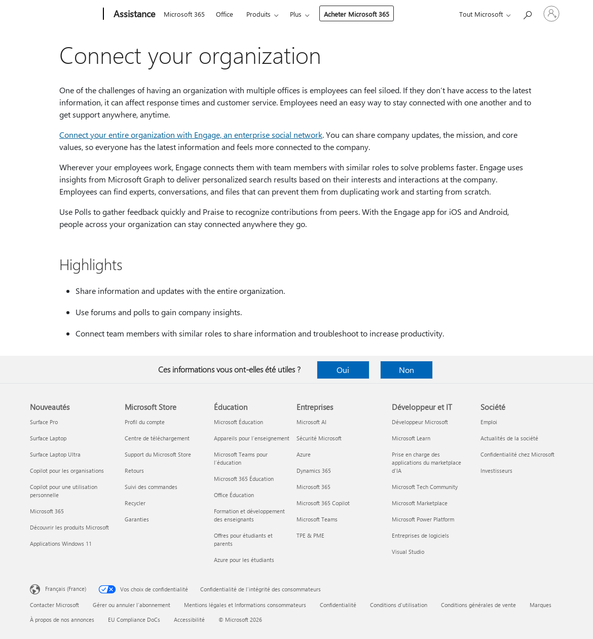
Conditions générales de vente (478, 605)
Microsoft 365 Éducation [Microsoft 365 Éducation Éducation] (244, 478)
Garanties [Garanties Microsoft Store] (137, 519)
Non (406, 369)
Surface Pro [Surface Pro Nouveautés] (44, 422)
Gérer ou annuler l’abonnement (131, 605)
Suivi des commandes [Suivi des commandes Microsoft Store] (151, 487)
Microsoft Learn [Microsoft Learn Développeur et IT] (411, 438)
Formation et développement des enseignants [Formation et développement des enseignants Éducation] (249, 515)
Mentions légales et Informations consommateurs (245, 605)
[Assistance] (133, 14)
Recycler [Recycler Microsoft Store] (135, 503)
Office (224, 14)
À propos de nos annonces (62, 619)
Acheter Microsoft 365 (356, 14)
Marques (540, 605)
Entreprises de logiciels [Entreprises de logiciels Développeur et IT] (420, 535)
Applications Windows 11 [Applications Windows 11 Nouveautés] (61, 543)
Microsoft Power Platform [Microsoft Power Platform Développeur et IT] (423, 519)
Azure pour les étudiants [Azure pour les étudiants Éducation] (244, 559)
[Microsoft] (64, 14)
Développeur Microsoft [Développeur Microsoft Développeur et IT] (420, 422)
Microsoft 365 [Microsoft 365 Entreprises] (313, 487)
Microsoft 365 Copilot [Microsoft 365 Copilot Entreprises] (323, 503)
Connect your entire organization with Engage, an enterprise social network (190, 134)
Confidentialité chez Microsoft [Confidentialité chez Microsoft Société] (517, 454)
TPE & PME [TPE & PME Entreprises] (310, 535)
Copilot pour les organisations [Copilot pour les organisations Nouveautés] (67, 470)
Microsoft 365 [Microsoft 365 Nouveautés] (47, 511)
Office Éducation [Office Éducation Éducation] (234, 495)
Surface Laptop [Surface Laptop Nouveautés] (48, 438)
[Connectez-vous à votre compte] (551, 14)
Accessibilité (189, 619)
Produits (258, 14)
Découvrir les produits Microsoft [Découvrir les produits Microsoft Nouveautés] (69, 527)
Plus (296, 14)
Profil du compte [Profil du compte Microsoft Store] (145, 422)
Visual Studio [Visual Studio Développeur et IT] (408, 551)
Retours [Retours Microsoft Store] (134, 470)
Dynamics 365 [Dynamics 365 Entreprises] (313, 470)
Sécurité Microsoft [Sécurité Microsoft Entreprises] (319, 438)
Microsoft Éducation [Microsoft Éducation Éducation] (238, 422)
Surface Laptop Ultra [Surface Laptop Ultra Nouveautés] (55, 454)
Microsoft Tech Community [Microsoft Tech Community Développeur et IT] (425, 487)
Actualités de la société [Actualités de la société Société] (509, 438)
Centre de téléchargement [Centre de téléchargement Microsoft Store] (157, 438)
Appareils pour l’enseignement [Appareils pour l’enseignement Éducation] (251, 438)
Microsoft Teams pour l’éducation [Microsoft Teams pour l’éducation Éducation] (241, 458)
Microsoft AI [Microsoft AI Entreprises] (311, 422)
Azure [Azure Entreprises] (303, 454)
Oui (343, 369)
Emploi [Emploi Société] (488, 422)
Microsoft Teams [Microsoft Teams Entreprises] (317, 519)
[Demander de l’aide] (527, 13)
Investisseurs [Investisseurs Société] (496, 470)
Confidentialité (338, 605)
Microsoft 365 (184, 14)
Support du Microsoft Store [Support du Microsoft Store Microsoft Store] (158, 454)
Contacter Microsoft (54, 605)
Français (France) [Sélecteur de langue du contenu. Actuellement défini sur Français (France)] (65, 588)
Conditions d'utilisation (398, 605)
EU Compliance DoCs (134, 619)
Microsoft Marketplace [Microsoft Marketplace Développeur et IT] (420, 503)
